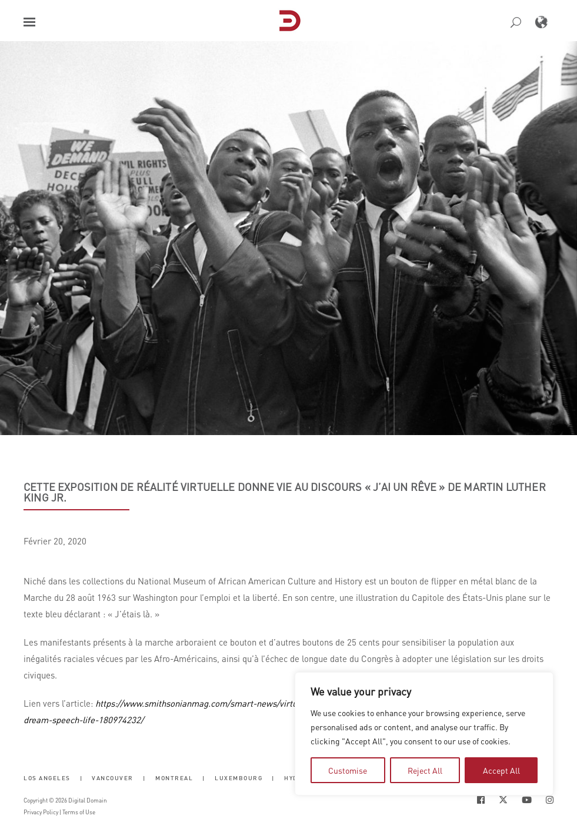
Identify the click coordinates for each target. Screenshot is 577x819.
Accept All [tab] (501, 770)
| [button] (81, 777)
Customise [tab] (347, 770)
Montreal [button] (174, 777)
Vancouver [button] (113, 777)
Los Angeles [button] (47, 777)
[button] (29, 22)
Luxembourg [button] (238, 777)
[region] (424, 733)
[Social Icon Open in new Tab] (481, 799)
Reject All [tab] (425, 770)
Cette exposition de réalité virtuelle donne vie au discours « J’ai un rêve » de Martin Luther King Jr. (285, 492)
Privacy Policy (41, 811)
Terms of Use (78, 811)
